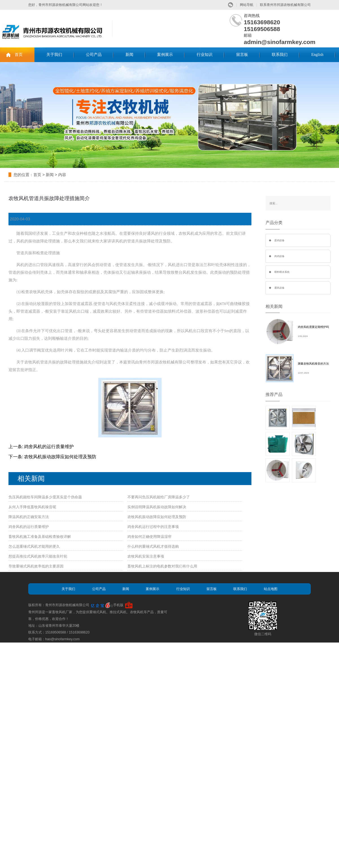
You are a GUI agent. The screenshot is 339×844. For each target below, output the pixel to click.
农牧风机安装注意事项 (145, 556)
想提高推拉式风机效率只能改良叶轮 (37, 556)
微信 (230, 5)
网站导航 (246, 5)
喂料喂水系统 (282, 272)
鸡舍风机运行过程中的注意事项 (153, 527)
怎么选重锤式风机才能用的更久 (34, 546)
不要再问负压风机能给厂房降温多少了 (158, 497)
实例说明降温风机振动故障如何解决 (156, 507)
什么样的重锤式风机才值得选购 (153, 546)
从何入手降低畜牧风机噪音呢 (32, 507)
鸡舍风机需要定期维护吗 (313, 326)
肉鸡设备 (279, 256)
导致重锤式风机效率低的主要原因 (36, 566)
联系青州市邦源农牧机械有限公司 (285, 5)
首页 (19, 54)
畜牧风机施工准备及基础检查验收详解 (39, 536)
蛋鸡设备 (279, 240)
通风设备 (279, 287)
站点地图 (270, 589)
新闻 (129, 54)
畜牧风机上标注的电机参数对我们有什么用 (162, 566)
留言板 (242, 54)
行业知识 (204, 54)
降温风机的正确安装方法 (28, 517)
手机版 (118, 605)
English (317, 54)
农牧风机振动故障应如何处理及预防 (60, 456)
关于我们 (54, 54)
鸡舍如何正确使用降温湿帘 (149, 536)
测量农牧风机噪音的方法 (313, 363)
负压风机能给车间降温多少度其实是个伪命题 (45, 497)
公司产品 (94, 54)
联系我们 (280, 54)
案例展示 (165, 54)
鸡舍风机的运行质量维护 (49, 446)
